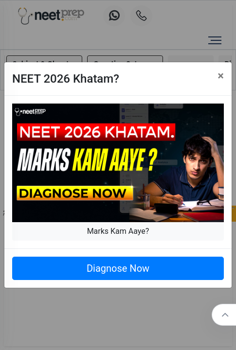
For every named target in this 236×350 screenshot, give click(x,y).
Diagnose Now (118, 268)
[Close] (221, 75)
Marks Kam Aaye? (118, 231)
